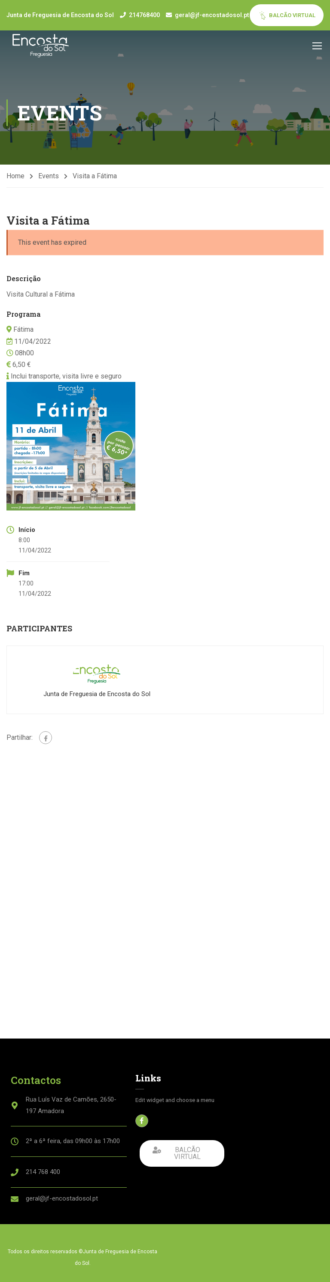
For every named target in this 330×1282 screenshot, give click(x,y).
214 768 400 (43, 1172)
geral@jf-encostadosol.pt (212, 15)
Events (48, 176)
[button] (182, 1153)
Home (15, 176)
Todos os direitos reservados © (45, 1252)
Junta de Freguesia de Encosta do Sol (96, 694)
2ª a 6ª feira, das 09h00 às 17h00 (73, 1141)
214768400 (144, 15)
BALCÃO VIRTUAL (286, 15)
